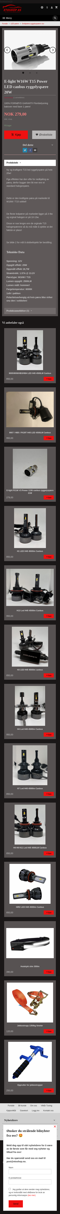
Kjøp (16, 134)
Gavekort (24, 1110)
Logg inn (35, 1110)
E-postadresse (30, 1181)
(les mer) (32, 1195)
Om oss (33, 1106)
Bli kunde (22, 1106)
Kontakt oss (48, 1110)
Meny (7, 18)
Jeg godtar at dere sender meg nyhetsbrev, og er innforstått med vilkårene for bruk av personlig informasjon (29, 1192)
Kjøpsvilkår (11, 1110)
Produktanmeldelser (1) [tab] (17, 311)
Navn (30, 1170)
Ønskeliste (44, 134)
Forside (5, 24)
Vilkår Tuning (46, 1106)
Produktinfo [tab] (12, 163)
